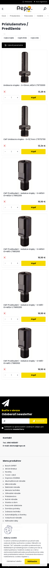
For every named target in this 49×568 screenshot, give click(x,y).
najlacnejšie (9, 38)
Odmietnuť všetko (14, 561)
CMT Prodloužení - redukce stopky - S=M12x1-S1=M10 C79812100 (24, 250)
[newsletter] (38, 421)
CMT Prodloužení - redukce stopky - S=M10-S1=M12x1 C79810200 (23, 306)
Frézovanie (28, 16)
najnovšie (35, 38)
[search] (45, 8)
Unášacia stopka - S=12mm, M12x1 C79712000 (24, 85)
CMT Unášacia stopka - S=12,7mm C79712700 (24, 139)
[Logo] (24, 9)
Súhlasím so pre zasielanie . (24, 428)
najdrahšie (22, 38)
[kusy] (11, 97)
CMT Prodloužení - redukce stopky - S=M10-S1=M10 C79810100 (23, 362)
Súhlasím (32, 561)
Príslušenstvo (15, 16)
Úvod (4, 16)
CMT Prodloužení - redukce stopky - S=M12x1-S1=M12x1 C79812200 (24, 194)
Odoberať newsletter (17, 414)
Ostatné (40, 16)
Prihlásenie (28, 2)
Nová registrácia (41, 2)
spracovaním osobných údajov (27, 427)
